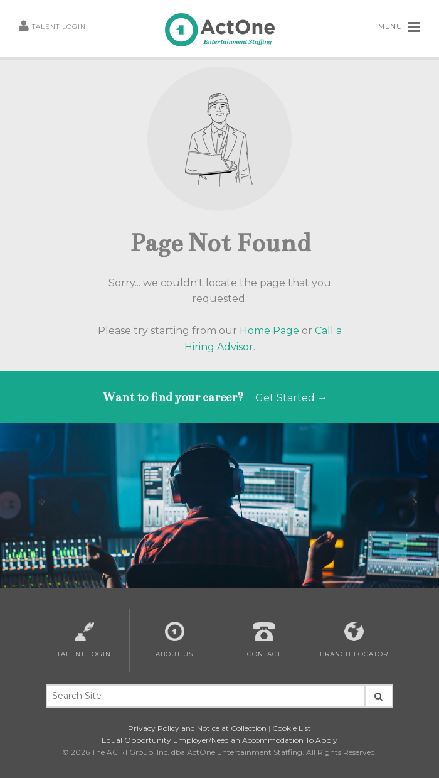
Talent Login (52, 27)
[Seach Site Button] (378, 696)
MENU (399, 27)
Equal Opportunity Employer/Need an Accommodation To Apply (219, 740)
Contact (264, 640)
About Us (174, 640)
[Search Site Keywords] (205, 696)
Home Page (269, 331)
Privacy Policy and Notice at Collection (197, 728)
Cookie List (291, 728)
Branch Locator (354, 640)
